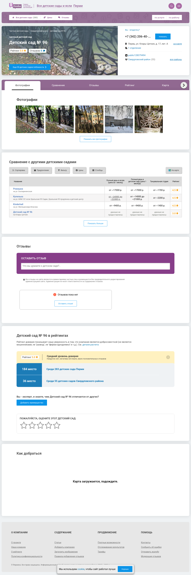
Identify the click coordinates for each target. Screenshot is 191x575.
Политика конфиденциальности (27, 556)
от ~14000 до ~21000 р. (115, 197)
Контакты (146, 542)
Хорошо (125, 569)
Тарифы (101, 552)
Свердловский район (139, 59)
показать (163, 36)
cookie (80, 569)
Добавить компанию (64, 547)
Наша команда (18, 547)
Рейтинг (129, 85)
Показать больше (95, 223)
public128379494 (136, 55)
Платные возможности (109, 542)
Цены (48, 17)
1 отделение (134, 48)
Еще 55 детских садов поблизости (30, 67)
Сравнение (58, 85)
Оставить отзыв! (65, 303)
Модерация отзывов (151, 556)
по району (174, 17)
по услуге (159, 17)
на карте (177, 43)
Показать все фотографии (95, 139)
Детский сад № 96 (22, 212)
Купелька (18, 196)
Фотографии (22, 85)
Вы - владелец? (132, 30)
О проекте (16, 542)
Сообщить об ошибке (151, 547)
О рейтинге (16, 552)
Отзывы (63, 17)
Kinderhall (18, 204)
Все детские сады (25, 17)
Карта (165, 85)
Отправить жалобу (150, 552)
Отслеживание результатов (111, 547)
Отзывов (36, 50)
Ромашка (18, 188)
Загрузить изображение (66, 552)
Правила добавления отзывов (69, 556)
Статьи (57, 542)
